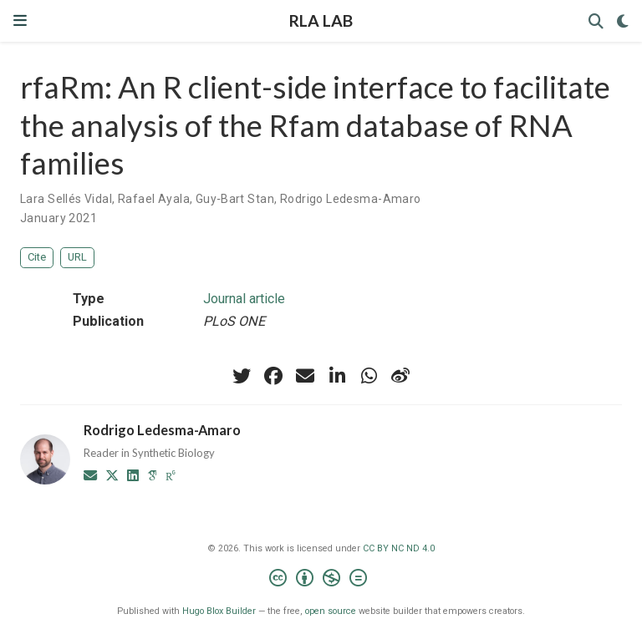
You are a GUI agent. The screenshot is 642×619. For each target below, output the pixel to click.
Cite (37, 257)
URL (77, 257)
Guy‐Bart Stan (235, 198)
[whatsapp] (368, 375)
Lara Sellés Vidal (66, 198)
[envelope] (305, 375)
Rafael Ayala (154, 198)
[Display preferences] (623, 21)
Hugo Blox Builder (219, 611)
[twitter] (241, 375)
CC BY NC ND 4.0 (399, 548)
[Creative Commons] (321, 580)
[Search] (596, 21)
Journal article (244, 299)
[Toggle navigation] (20, 20)
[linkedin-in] (336, 375)
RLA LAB (321, 20)
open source (330, 611)
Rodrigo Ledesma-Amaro (350, 198)
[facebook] (273, 375)
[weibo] (400, 375)
